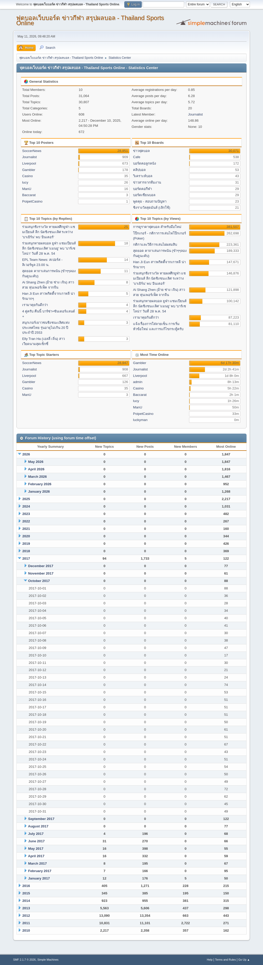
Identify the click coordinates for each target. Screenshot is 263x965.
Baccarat (29, 195)
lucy (25, 182)
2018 (26, 551)
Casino (27, 176)
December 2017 (40, 566)
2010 (26, 930)
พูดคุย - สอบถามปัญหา (149, 201)
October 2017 (39, 581)
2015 (26, 893)
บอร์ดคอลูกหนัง (144, 163)
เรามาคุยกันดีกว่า (35, 305)
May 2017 (35, 849)
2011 (26, 923)
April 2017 (36, 856)
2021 (26, 529)
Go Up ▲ (244, 959)
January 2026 (39, 491)
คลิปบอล (139, 170)
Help (209, 959)
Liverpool (29, 163)
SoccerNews (31, 151)
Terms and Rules (225, 959)
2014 (26, 901)
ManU (26, 189)
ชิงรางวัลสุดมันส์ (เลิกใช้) (151, 207)
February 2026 (39, 484)
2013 (26, 908)
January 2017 (39, 878)
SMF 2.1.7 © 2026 (24, 959)
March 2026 (37, 477)
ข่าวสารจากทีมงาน (147, 182)
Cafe (136, 157)
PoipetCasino (32, 201)
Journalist (195, 114)
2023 (26, 514)
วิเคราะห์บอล (142, 176)
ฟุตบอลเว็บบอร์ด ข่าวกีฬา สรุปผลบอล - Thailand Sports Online (90, 20)
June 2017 (36, 841)
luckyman (140, 420)
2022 (26, 521)
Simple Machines (48, 959)
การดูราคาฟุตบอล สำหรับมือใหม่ (157, 227)
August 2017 (38, 826)
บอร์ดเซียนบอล (144, 195)
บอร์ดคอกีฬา (142, 189)
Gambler (28, 170)
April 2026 (36, 469)
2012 (26, 916)
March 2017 (37, 863)
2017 (26, 558)
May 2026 (35, 462)
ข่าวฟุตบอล (141, 151)
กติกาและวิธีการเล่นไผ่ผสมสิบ (155, 244)
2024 (26, 506)
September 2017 (41, 819)
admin (137, 382)
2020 (26, 536)
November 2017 (41, 573)
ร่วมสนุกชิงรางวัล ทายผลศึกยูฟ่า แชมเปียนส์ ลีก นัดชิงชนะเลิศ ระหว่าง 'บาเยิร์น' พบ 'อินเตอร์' (48, 232)
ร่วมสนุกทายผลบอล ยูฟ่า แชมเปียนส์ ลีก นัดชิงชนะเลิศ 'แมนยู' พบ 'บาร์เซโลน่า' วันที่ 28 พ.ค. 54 (49, 248)
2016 (26, 886)
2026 (26, 454)
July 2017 (36, 834)
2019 (26, 544)
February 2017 (39, 871)
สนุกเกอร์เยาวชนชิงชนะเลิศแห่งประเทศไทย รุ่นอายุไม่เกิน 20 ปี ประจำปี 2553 (46, 328)
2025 (26, 499)
